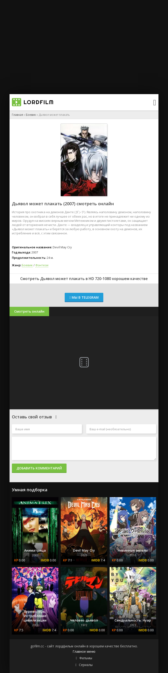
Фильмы (85, 658)
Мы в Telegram (83, 297)
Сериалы (86, 665)
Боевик (31, 115)
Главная (17, 115)
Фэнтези (41, 265)
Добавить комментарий (39, 468)
